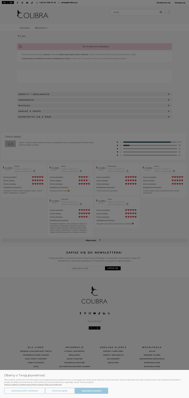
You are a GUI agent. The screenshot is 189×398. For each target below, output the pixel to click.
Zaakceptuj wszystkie (91, 391)
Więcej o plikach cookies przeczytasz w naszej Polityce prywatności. (33, 384)
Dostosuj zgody (59, 391)
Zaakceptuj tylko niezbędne (24, 391)
